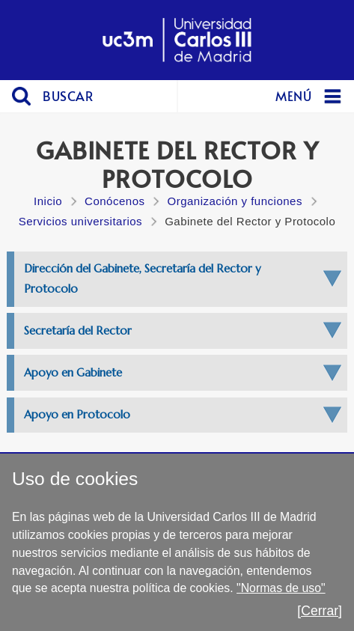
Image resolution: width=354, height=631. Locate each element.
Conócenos (114, 201)
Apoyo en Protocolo (77, 414)
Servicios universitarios (80, 221)
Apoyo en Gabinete (73, 372)
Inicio (48, 201)
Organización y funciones (234, 201)
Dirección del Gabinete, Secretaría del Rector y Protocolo (142, 278)
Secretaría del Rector (78, 330)
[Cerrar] (319, 610)
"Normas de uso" (281, 588)
